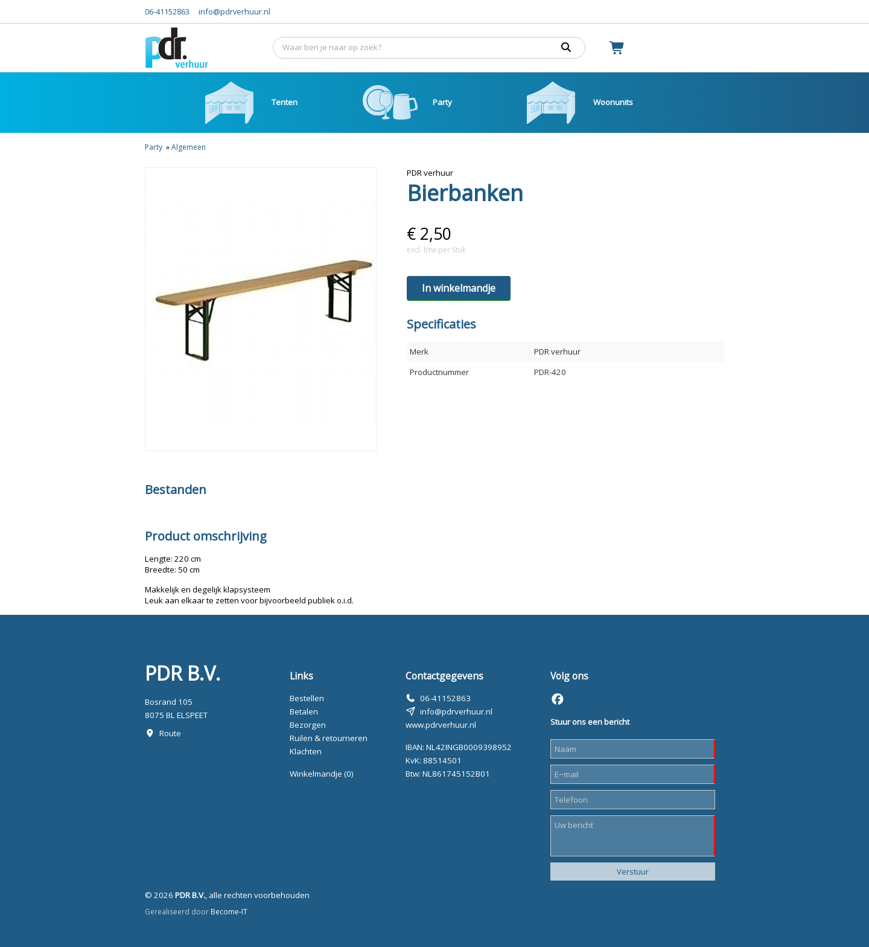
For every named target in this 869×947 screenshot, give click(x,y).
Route (170, 733)
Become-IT (229, 912)
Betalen (304, 711)
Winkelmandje (322, 773)
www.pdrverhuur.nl (441, 724)
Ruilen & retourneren (329, 738)
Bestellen (307, 698)
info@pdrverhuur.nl (234, 11)
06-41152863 (167, 11)
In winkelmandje (458, 288)
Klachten (306, 751)
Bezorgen (308, 724)
